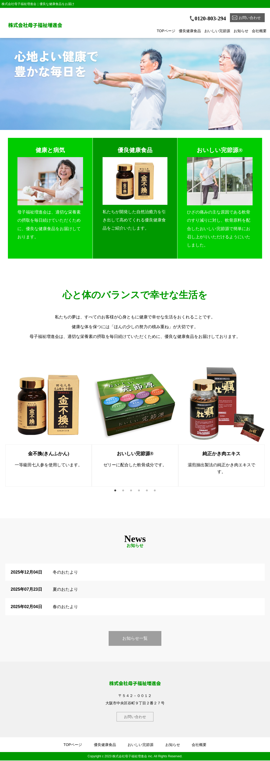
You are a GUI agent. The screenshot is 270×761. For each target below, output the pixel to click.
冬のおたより (65, 572)
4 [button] (139, 490)
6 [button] (154, 490)
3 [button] (131, 490)
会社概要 (259, 31)
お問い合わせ (250, 18)
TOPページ (166, 31)
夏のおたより (65, 590)
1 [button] (115, 490)
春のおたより (65, 607)
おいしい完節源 (217, 31)
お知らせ (241, 31)
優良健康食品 (190, 31)
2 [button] (123, 490)
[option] (135, 88)
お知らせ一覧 (135, 639)
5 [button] (147, 490)
